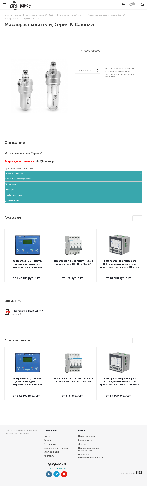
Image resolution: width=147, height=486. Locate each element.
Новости (48, 436)
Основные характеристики (18, 178)
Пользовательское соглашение (89, 449)
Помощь (83, 430)
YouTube (64, 474)
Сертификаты (51, 451)
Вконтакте (49, 474)
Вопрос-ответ (86, 440)
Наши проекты (86, 436)
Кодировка (10, 184)
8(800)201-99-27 (57, 464)
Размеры (9, 189)
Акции (47, 440)
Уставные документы (56, 447)
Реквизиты (50, 444)
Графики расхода (13, 195)
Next (139, 218)
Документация (12, 200)
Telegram (56, 474)
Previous (135, 218)
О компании (50, 430)
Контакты (49, 455)
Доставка (83, 444)
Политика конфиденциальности (90, 456)
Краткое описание (14, 173)
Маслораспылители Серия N (27, 310)
